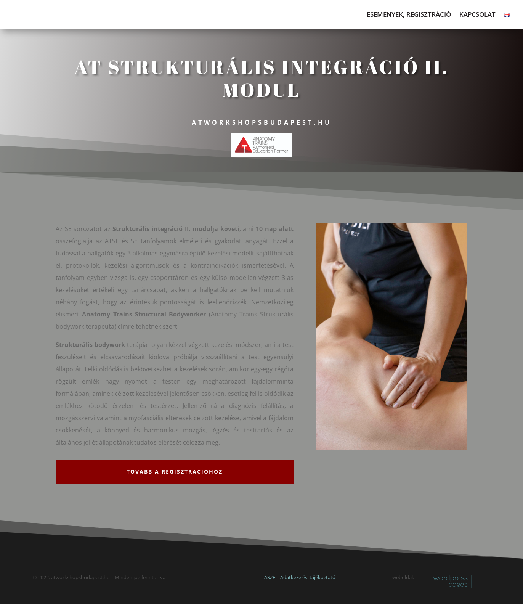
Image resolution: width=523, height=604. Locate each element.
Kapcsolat (477, 15)
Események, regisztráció (409, 15)
